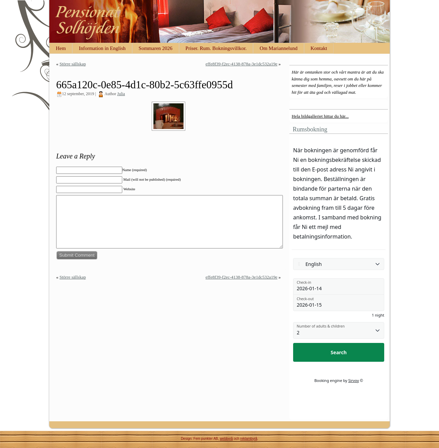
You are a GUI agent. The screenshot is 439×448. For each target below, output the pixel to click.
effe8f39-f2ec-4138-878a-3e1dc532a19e (241, 63)
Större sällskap (73, 63)
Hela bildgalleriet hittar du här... (320, 116)
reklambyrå (248, 438)
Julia (121, 93)
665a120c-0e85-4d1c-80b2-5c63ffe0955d (144, 85)
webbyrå (226, 438)
